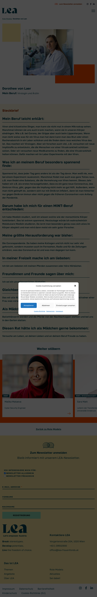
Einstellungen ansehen (65, 305)
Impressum (59, 311)
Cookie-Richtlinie (39, 311)
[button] (75, 286)
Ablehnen (46, 305)
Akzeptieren (29, 305)
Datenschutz (50, 311)
